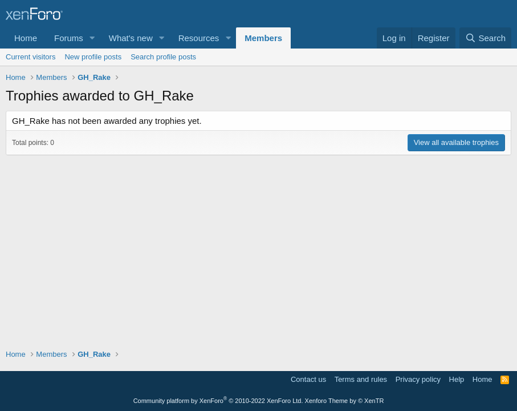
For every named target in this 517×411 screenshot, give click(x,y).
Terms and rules (361, 379)
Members (263, 38)
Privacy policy (418, 379)
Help (457, 379)
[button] (92, 38)
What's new (131, 38)
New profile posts (92, 57)
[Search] (485, 38)
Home (25, 38)
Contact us (308, 379)
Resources (198, 38)
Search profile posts (163, 57)
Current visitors (30, 57)
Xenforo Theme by (344, 400)
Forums (68, 38)
